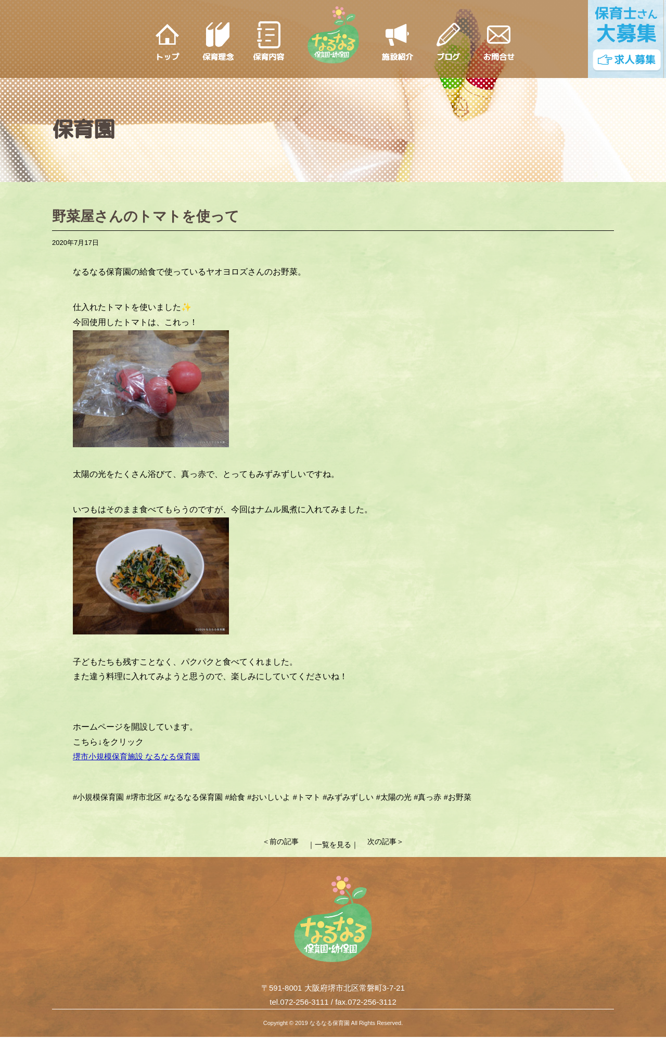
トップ (167, 56)
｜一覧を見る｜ (333, 842)
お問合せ (499, 56)
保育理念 (218, 56)
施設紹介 (397, 56)
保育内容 (268, 56)
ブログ (448, 56)
